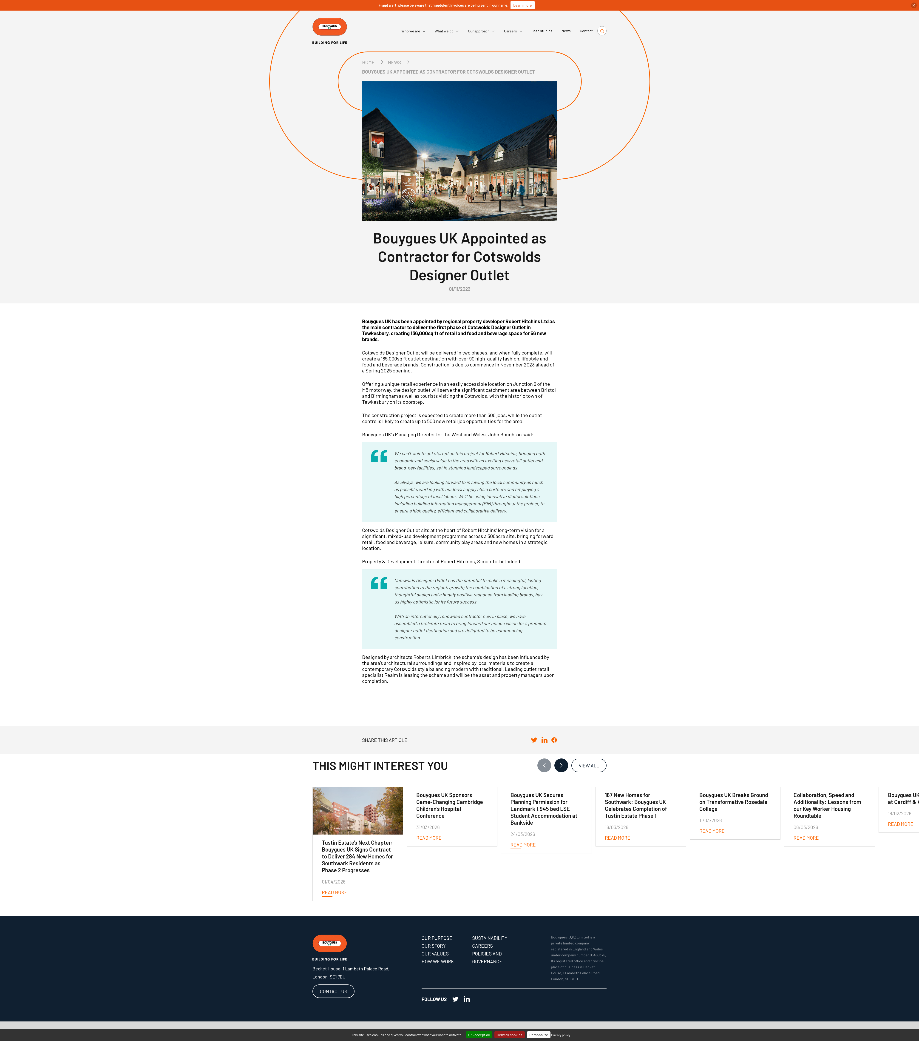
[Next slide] (561, 765)
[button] (914, 5)
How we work (438, 961)
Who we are (413, 31)
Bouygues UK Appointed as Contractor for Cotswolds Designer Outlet (448, 71)
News (566, 31)
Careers (513, 31)
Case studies (541, 31)
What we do (447, 31)
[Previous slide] (544, 765)
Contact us (333, 991)
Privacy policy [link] (560, 1035)
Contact (586, 31)
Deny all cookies (509, 1034)
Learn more (522, 5)
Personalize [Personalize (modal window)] (538, 1034)
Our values (435, 953)
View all (589, 765)
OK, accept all (479, 1034)
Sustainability (489, 938)
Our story (434, 946)
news (394, 62)
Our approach (481, 31)
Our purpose (437, 938)
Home (368, 62)
